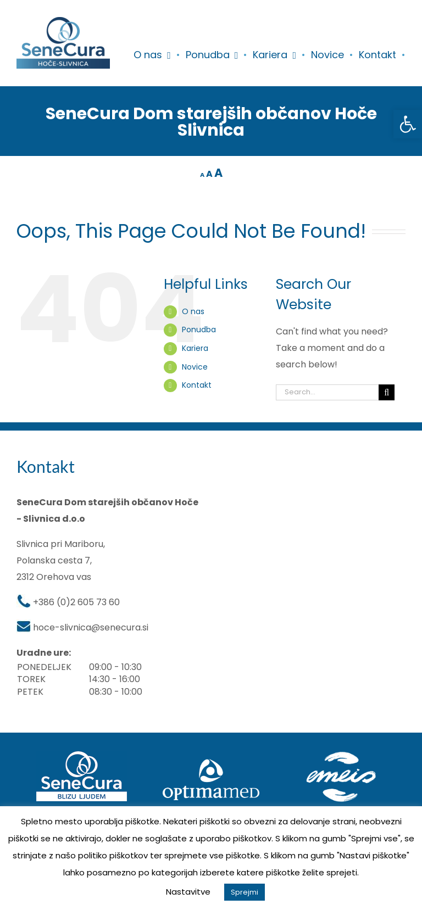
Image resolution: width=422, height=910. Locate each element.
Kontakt (197, 384)
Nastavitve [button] (188, 891)
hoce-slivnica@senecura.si (90, 627)
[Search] (387, 392)
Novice (195, 366)
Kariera (195, 348)
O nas (193, 311)
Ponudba (199, 329)
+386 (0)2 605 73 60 (76, 602)
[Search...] (327, 392)
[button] (407, 124)
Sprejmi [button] (244, 892)
